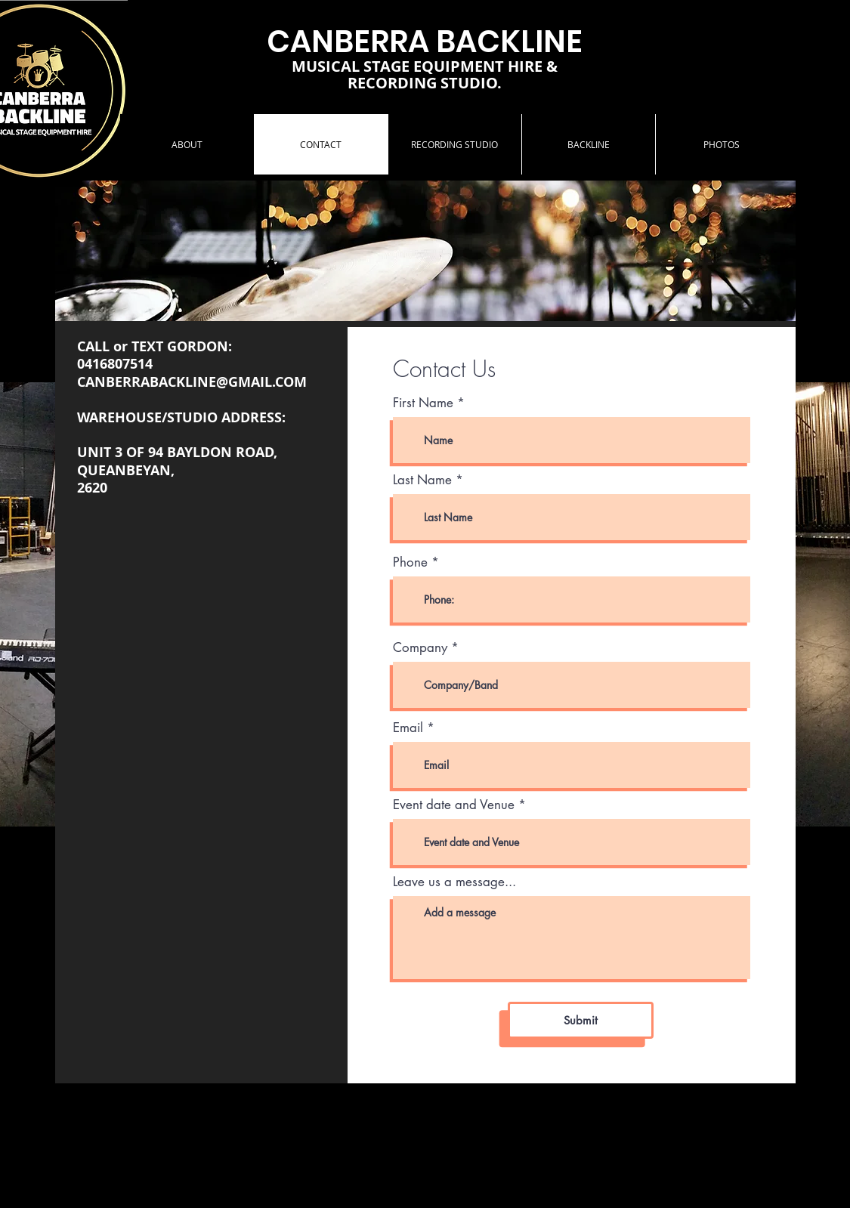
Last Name (422, 480)
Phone (410, 562)
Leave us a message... (454, 882)
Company (420, 647)
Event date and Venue (454, 805)
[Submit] (581, 1020)
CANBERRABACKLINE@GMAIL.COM (192, 381)
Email (408, 727)
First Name (423, 403)
